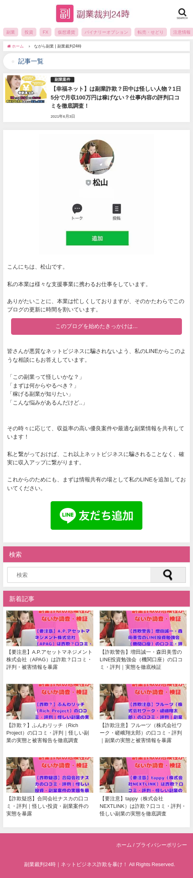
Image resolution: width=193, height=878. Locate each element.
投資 (29, 32)
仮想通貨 (66, 32)
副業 (10, 32)
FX (45, 32)
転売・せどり (151, 32)
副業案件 (62, 79)
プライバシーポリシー (161, 844)
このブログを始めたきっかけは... (96, 326)
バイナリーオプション (106, 32)
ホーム (124, 844)
